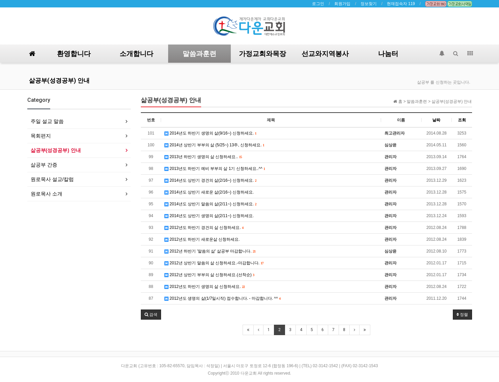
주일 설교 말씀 (47, 121)
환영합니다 (74, 54)
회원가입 (342, 3)
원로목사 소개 (46, 194)
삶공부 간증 (44, 165)
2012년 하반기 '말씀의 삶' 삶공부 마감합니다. (210, 251)
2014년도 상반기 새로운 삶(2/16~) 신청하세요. (209, 192)
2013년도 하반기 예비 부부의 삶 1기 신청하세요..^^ (214, 168)
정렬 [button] (462, 314)
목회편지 (41, 136)
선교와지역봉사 (325, 54)
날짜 (436, 120)
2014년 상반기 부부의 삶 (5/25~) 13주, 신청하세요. (214, 145)
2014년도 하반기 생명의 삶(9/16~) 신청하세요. (210, 133)
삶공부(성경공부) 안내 (59, 80)
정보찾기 (369, 3)
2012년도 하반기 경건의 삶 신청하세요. (204, 227)
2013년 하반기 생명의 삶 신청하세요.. (203, 156)
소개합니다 (136, 54)
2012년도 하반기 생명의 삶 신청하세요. (204, 286)
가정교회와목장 (262, 54)
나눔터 (388, 54)
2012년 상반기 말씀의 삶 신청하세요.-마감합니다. (213, 263)
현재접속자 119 (401, 3)
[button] (151, 315)
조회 (462, 120)
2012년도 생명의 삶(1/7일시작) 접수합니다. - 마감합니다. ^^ (222, 298)
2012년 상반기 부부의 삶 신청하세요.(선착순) (209, 274)
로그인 (318, 3)
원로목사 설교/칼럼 (52, 179)
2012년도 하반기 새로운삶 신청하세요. (202, 239)
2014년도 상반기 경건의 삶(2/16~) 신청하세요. (210, 180)
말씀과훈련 (199, 54)
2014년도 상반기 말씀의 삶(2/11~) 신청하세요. (210, 204)
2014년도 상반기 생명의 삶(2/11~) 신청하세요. (209, 215)
